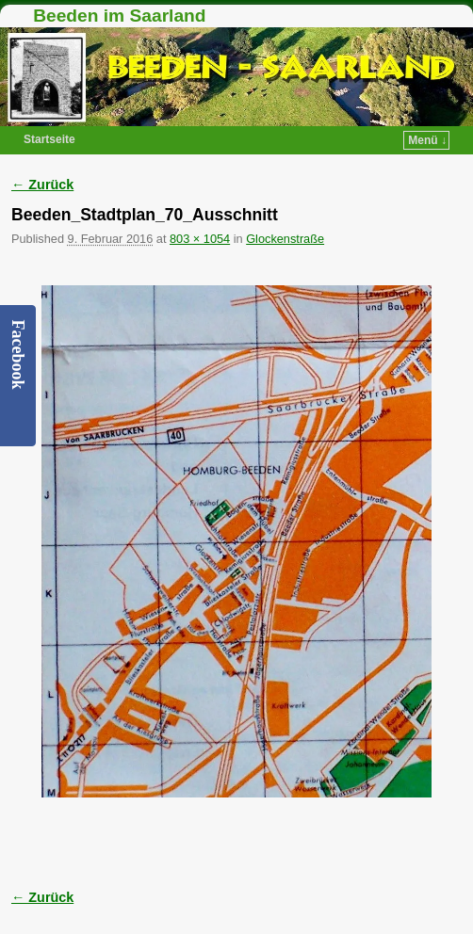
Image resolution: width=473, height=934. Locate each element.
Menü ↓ (427, 140)
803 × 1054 (200, 239)
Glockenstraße (285, 239)
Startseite (49, 139)
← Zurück (42, 184)
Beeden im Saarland (119, 15)
